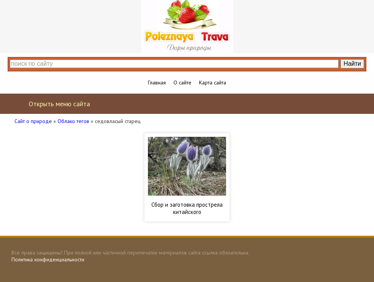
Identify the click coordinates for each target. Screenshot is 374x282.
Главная (157, 82)
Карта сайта (212, 82)
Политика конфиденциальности (47, 259)
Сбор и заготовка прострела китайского (187, 208)
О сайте (182, 82)
